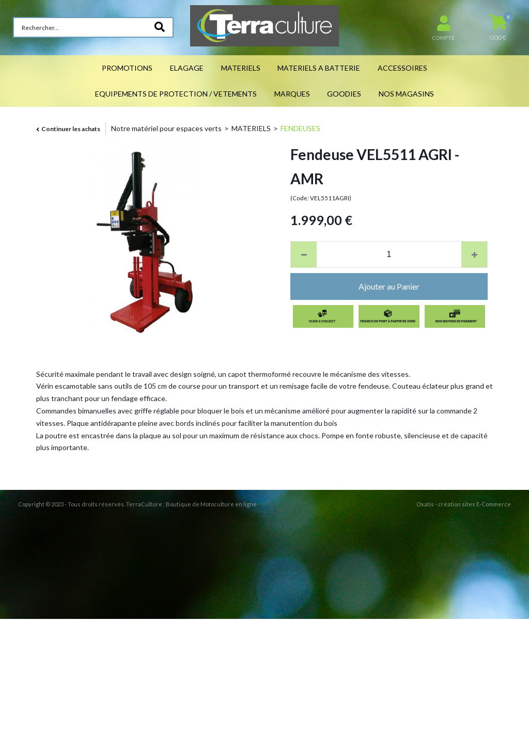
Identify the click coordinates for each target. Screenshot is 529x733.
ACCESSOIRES (402, 67)
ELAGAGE (187, 67)
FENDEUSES (300, 128)
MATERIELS (240, 67)
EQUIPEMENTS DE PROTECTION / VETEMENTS (176, 93)
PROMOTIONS (127, 67)
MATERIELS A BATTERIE (318, 67)
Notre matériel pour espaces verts (166, 128)
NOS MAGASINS (406, 93)
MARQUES (292, 93)
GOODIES (344, 93)
